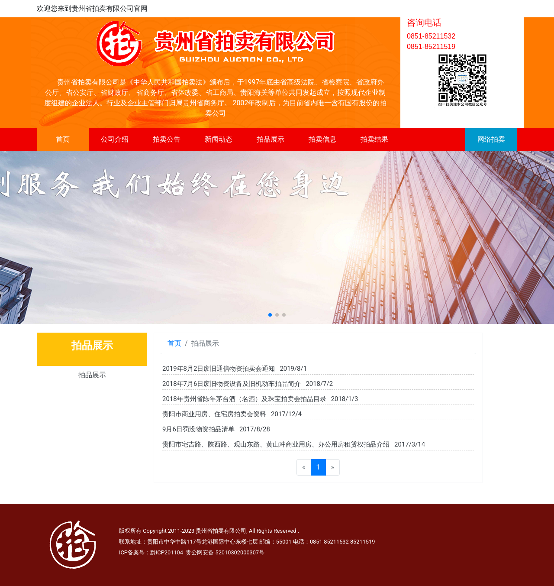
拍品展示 (270, 139)
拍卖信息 (322, 139)
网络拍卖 (491, 139)
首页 (63, 139)
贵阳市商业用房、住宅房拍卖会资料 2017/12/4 (232, 414)
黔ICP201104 (166, 552)
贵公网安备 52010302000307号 (225, 552)
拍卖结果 (374, 139)
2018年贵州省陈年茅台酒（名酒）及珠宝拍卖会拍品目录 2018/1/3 (260, 399)
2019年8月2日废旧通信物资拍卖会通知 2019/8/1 (234, 368)
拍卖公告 (166, 139)
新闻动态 (218, 139)
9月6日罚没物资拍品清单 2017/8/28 (216, 429)
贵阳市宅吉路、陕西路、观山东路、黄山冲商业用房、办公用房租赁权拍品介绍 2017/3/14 (293, 444)
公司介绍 (115, 139)
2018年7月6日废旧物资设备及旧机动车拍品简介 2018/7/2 (247, 384)
